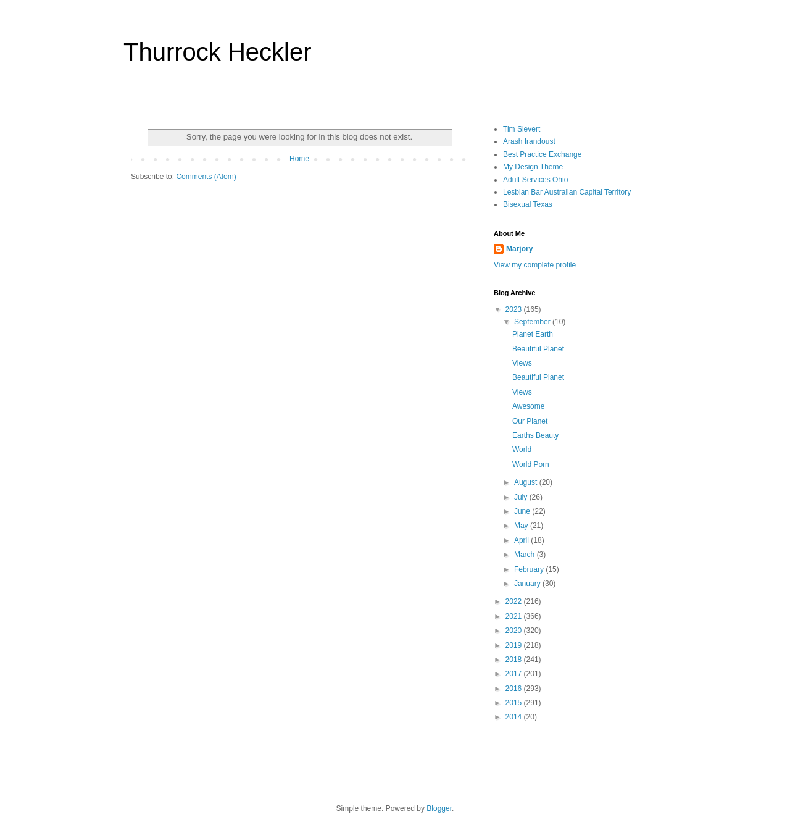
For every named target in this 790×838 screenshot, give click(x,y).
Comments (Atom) (206, 176)
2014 (514, 717)
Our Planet (529, 421)
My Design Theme (533, 166)
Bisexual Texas (527, 204)
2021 (514, 616)
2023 (514, 309)
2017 (514, 673)
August (526, 482)
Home (299, 158)
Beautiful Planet (538, 349)
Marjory (519, 249)
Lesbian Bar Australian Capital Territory (567, 192)
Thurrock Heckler (217, 51)
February (530, 569)
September (533, 321)
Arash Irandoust (529, 141)
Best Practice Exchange (542, 154)
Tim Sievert (521, 129)
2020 (514, 630)
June (523, 511)
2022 (514, 601)
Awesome (528, 406)
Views (522, 363)
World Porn (530, 464)
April (522, 540)
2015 (514, 702)
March (525, 554)
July (522, 497)
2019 (514, 645)
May (522, 525)
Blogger (439, 808)
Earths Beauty (535, 435)
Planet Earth (532, 334)
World (521, 449)
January (528, 583)
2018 (514, 659)
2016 (514, 688)
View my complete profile (535, 265)
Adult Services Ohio (535, 179)
